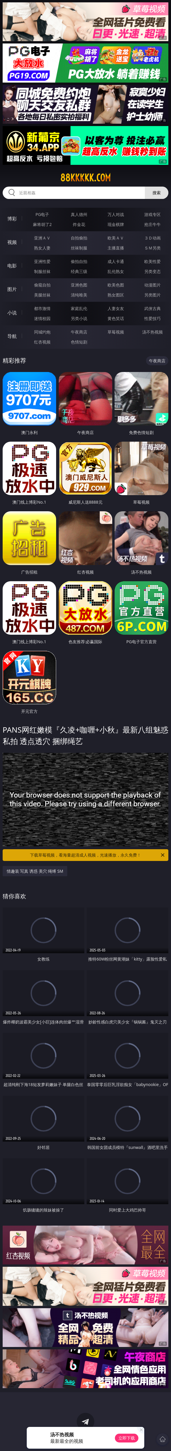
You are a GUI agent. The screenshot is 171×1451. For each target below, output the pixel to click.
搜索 (156, 192)
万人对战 (116, 214)
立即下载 (126, 1438)
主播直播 (116, 248)
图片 (12, 289)
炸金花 (79, 224)
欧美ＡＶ (116, 238)
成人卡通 (116, 261)
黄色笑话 (116, 318)
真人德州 (79, 214)
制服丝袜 (42, 271)
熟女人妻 (42, 248)
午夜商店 (79, 332)
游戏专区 (152, 214)
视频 (12, 242)
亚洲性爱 (42, 261)
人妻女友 (116, 308)
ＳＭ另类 (152, 248)
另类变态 (152, 271)
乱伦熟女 (116, 271)
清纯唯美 (79, 295)
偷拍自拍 (79, 261)
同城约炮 (42, 332)
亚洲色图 (79, 285)
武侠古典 (152, 308)
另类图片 (152, 295)
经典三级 (79, 271)
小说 (12, 312)
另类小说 (79, 318)
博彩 (12, 218)
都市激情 (42, 308)
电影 (12, 265)
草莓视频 (116, 332)
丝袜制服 (79, 248)
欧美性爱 (152, 261)
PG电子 (42, 214)
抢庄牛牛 (152, 224)
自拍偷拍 (79, 238)
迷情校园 (42, 318)
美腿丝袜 (42, 295)
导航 (12, 336)
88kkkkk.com (85, 178)
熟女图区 (116, 295)
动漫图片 (152, 285)
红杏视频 (42, 342)
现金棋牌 (116, 224)
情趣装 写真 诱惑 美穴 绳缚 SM (35, 871)
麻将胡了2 (42, 224)
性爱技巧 (152, 318)
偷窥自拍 (42, 285)
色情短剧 (79, 342)
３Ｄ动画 (152, 238)
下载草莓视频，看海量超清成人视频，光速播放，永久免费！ (97, 855)
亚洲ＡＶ (42, 238)
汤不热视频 (152, 332)
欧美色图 (116, 285)
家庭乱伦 (79, 308)
